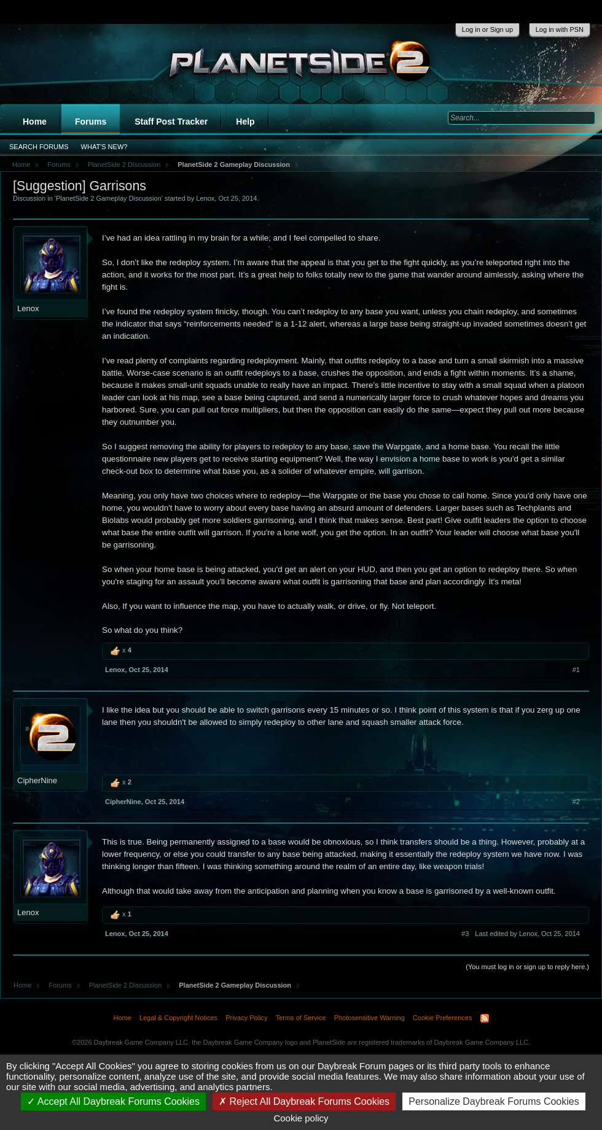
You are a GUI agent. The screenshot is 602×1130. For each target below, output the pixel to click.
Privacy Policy (246, 1017)
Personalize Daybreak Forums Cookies (493, 1101)
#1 (576, 669)
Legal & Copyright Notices (178, 1017)
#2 (576, 801)
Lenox (205, 198)
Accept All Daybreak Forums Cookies (113, 1101)
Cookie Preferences (442, 1017)
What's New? (104, 146)
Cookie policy (300, 1118)
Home (35, 121)
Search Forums (39, 146)
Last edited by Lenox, (527, 933)
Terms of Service (301, 1017)
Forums (90, 121)
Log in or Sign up (487, 29)
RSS (484, 1018)
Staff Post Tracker (171, 121)
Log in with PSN (560, 29)
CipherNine (37, 780)
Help (245, 121)
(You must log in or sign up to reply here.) (527, 966)
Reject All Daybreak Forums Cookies (304, 1101)
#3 (465, 933)
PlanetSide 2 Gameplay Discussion (109, 198)
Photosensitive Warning (369, 1017)
